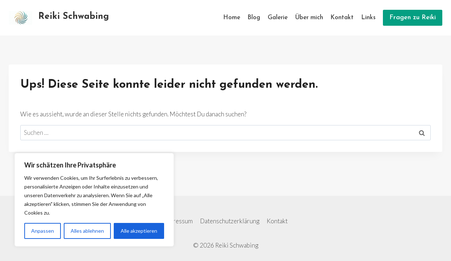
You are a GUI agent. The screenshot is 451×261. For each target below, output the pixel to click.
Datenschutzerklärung (229, 221)
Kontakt (342, 17)
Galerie (278, 17)
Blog (253, 17)
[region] (94, 199)
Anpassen (42, 231)
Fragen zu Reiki (412, 17)
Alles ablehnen (87, 231)
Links (368, 17)
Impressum (178, 221)
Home (231, 17)
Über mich (309, 17)
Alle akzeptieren (139, 231)
